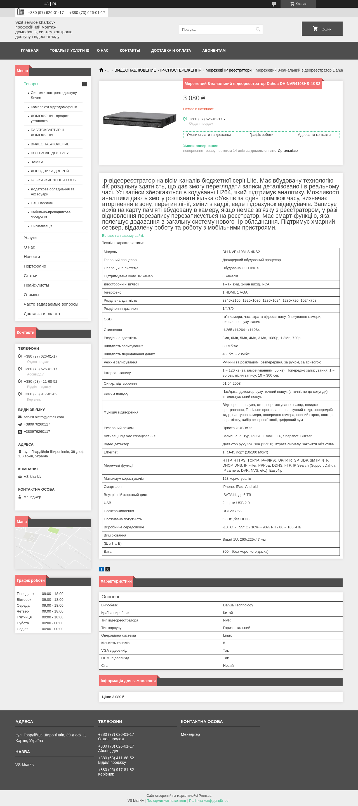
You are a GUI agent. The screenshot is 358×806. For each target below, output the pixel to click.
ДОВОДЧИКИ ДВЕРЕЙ (50, 171)
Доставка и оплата (171, 50)
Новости (32, 256)
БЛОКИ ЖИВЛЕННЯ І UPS (53, 180)
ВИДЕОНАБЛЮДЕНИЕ (135, 70)
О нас (103, 50)
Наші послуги (42, 203)
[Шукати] (258, 29)
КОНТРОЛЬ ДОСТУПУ (50, 153)
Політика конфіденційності (209, 801)
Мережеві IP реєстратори (229, 70)
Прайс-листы (36, 285)
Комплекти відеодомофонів (54, 107)
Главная (30, 50)
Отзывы (31, 294)
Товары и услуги (67, 50)
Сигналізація (41, 226)
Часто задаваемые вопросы (51, 304)
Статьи (30, 275)
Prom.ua (205, 796)
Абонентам (214, 50)
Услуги (30, 237)
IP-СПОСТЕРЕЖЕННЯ (181, 70)
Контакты (130, 50)
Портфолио (35, 266)
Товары (31, 83)
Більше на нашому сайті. (123, 235)
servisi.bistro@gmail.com (43, 417)
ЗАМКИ (37, 162)
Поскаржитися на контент (166, 801)
